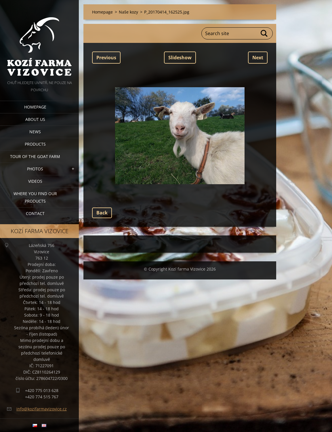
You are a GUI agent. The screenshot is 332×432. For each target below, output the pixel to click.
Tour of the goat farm (35, 156)
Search (264, 33)
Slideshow (180, 57)
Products (35, 144)
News (35, 131)
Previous (106, 57)
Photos (35, 169)
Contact (35, 213)
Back (102, 213)
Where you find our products (35, 197)
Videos (35, 181)
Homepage (35, 107)
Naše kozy (128, 12)
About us (35, 119)
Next (257, 57)
